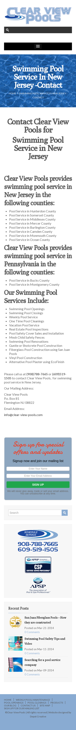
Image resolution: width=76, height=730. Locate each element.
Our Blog (10, 705)
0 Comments (32, 632)
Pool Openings (13, 702)
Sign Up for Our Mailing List (21, 708)
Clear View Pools (16, 712)
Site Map (45, 705)
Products (56, 702)
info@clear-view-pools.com (23, 415)
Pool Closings (37, 702)
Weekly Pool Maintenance (33, 699)
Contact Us (28, 705)
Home (8, 699)
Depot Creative (38, 716)
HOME (12, 93)
